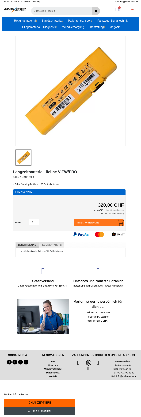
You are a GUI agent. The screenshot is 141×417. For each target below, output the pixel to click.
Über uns (53, 365)
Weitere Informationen (16, 394)
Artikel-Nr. (18, 177)
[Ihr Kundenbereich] (116, 9)
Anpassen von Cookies (40, 394)
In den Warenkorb (87, 222)
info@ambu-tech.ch (126, 376)
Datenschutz (53, 372)
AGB (52, 361)
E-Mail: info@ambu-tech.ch (125, 1)
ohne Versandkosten (114, 210)
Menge (18, 222)
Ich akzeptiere (39, 402)
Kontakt (53, 376)
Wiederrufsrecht (52, 369)
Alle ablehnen (39, 411)
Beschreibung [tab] (27, 245)
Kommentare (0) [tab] (52, 245)
